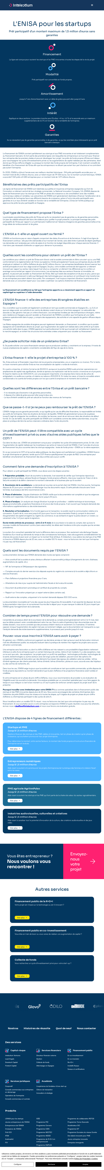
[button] (92, 5)
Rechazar (51, 1164)
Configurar (17, 1164)
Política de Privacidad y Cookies (86, 1159)
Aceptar (85, 1164)
